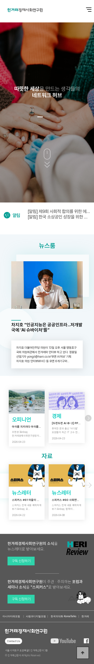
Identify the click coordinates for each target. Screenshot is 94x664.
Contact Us (13, 641)
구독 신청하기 (21, 561)
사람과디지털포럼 (36, 616)
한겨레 (85, 616)
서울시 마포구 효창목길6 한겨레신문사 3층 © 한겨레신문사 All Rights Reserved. (26, 653)
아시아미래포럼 (11, 616)
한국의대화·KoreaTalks (63, 616)
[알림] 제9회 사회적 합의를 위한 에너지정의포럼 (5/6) (59, 211)
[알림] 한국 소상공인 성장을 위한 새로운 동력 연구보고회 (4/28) (58, 216)
